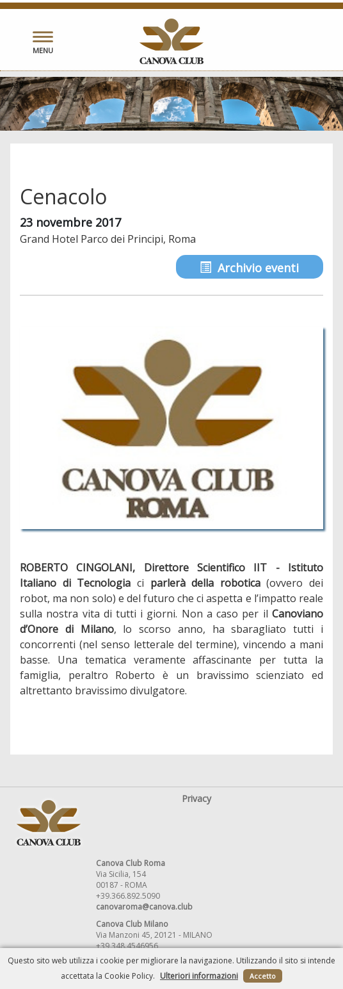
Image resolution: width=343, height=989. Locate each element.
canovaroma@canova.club (144, 906)
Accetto (263, 976)
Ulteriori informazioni (199, 975)
